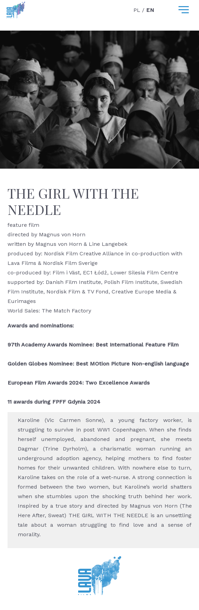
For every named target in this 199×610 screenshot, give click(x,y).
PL (137, 10)
